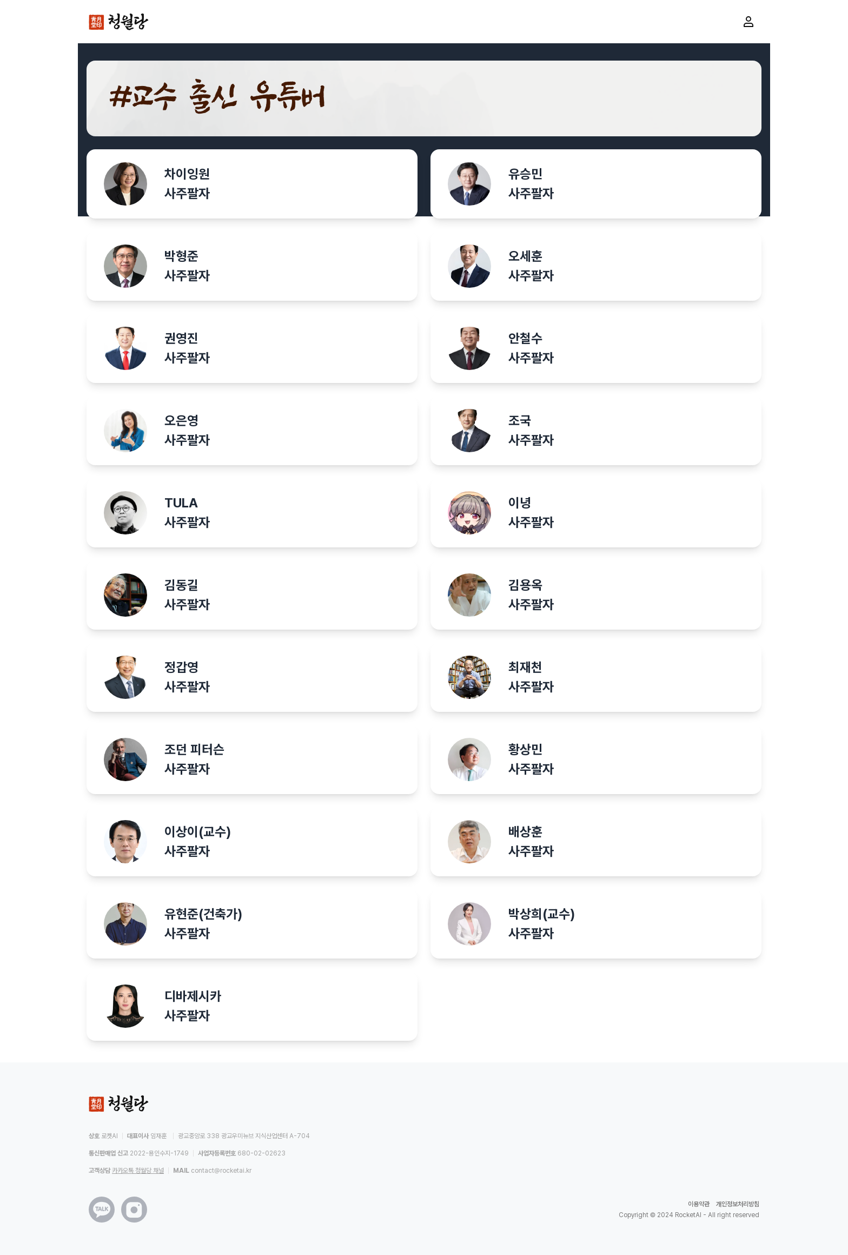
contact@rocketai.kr (221, 1170)
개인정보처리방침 (737, 1204)
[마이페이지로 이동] (748, 21)
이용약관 (699, 1204)
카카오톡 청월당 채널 (138, 1170)
